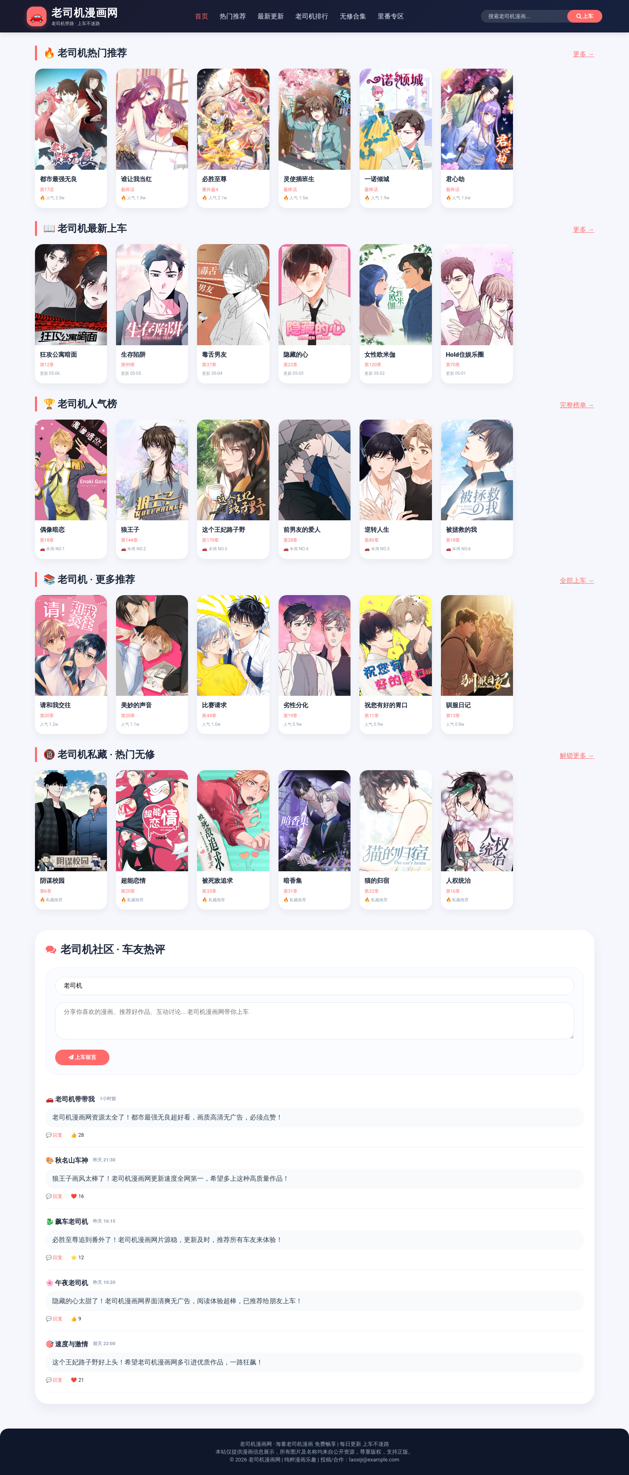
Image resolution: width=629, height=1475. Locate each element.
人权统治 (458, 880)
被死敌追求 (217, 880)
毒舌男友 (214, 354)
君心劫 (455, 179)
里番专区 (391, 16)
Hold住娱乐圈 (465, 354)
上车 (585, 16)
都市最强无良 (58, 179)
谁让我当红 (136, 179)
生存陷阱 (133, 354)
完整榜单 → (577, 405)
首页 (201, 16)
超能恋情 (133, 880)
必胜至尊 (214, 179)
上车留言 (82, 1057)
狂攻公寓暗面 (58, 354)
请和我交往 (55, 705)
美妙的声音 (136, 705)
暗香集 (292, 880)
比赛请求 (214, 705)
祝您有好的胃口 (386, 705)
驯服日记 (458, 705)
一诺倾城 (376, 179)
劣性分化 (295, 705)
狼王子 (130, 529)
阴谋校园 (52, 880)
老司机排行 (311, 16)
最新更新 (271, 16)
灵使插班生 (298, 179)
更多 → (583, 54)
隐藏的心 (295, 354)
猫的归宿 (376, 880)
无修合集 (353, 16)
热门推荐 (233, 16)
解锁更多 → (577, 755)
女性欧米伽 (379, 354)
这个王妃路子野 (223, 529)
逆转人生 (376, 529)
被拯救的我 (461, 529)
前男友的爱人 (301, 529)
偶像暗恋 (52, 529)
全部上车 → (577, 580)
